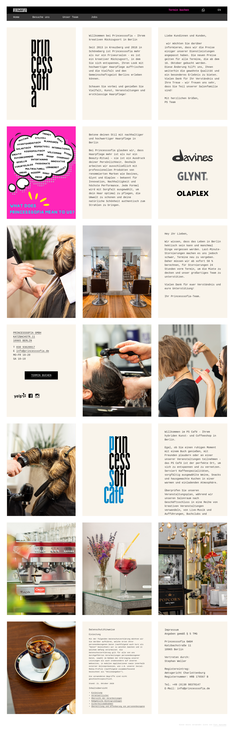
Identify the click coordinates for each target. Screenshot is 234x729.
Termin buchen (179, 10)
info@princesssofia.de (32, 351)
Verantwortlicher (100, 695)
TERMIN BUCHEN (41, 375)
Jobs (94, 17)
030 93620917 (25, 347)
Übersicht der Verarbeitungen (106, 698)
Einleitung (96, 693)
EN (219, 10)
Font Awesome (219, 725)
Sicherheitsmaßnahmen (102, 704)
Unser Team (70, 17)
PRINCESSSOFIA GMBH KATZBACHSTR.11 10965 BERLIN (27, 336)
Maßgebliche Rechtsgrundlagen (106, 701)
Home (16, 17)
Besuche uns (41, 17)
